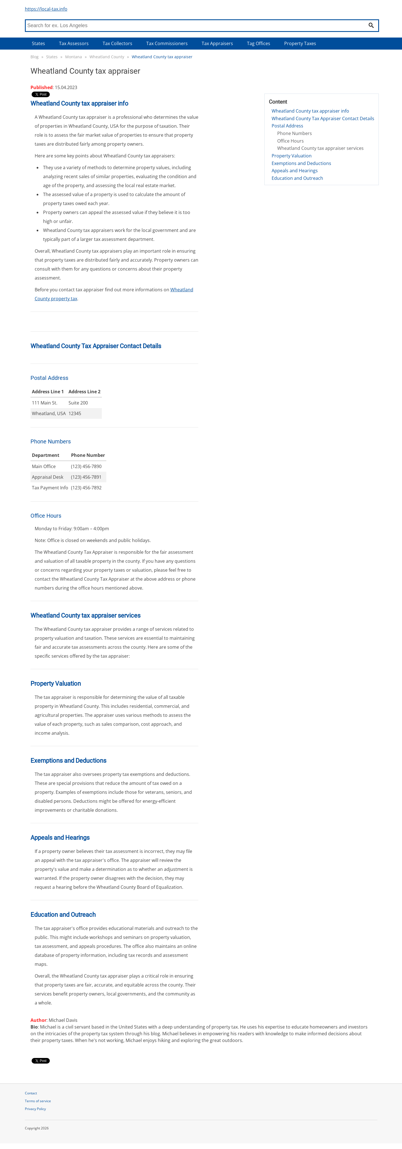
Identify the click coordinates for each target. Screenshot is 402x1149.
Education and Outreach (297, 178)
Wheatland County (107, 56)
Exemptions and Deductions (301, 163)
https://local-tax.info (46, 9)
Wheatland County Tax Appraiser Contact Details (323, 118)
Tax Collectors (117, 43)
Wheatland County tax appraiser (162, 56)
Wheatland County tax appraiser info (310, 111)
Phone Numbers (294, 133)
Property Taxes (300, 43)
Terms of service (38, 1101)
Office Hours (290, 141)
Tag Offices (258, 43)
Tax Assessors (74, 43)
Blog (34, 56)
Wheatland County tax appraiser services (320, 148)
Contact (31, 1093)
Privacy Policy (35, 1108)
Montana (73, 56)
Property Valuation (292, 156)
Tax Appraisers (217, 43)
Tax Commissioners (167, 43)
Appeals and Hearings (295, 171)
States (38, 43)
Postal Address (287, 126)
